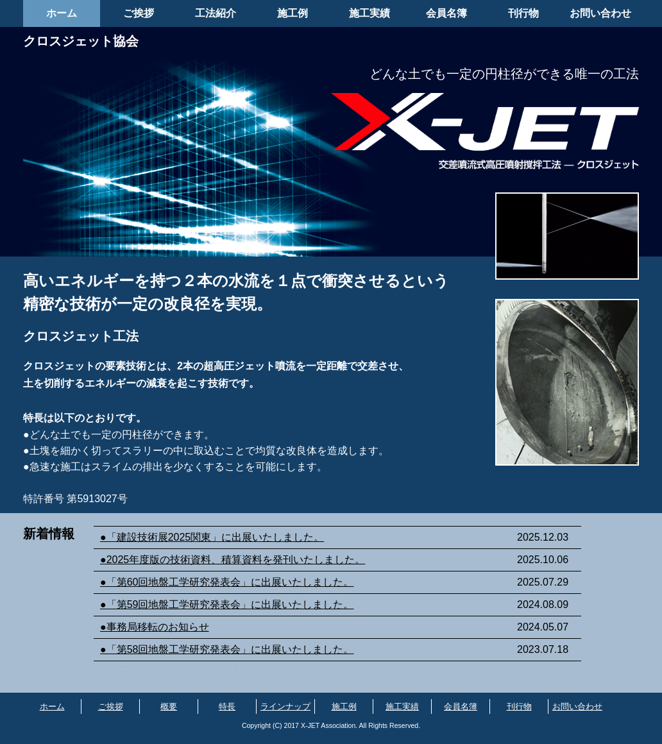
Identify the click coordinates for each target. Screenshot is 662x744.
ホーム (61, 13)
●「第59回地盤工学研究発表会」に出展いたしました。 (226, 604)
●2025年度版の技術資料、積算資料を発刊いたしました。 (232, 559)
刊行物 (523, 13)
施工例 (292, 13)
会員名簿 (446, 13)
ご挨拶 (138, 13)
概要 (168, 706)
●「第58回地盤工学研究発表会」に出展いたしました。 (226, 649)
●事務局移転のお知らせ (154, 626)
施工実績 (369, 13)
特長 (227, 706)
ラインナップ (285, 706)
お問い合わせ (600, 13)
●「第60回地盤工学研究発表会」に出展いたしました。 (226, 582)
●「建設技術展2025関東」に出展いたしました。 (212, 537)
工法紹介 (215, 13)
